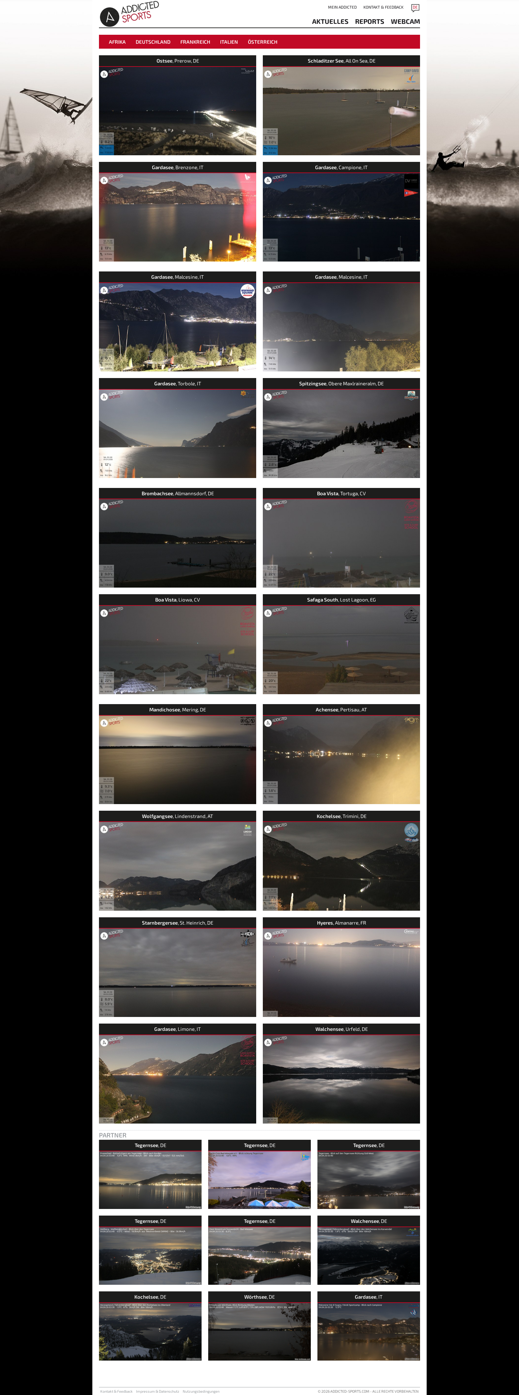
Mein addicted (342, 7)
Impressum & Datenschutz (157, 1391)
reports (369, 21)
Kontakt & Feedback (383, 7)
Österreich (262, 42)
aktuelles (330, 21)
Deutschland (153, 42)
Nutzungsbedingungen (201, 1391)
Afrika (117, 42)
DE (415, 7)
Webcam (405, 21)
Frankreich (195, 42)
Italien (229, 42)
